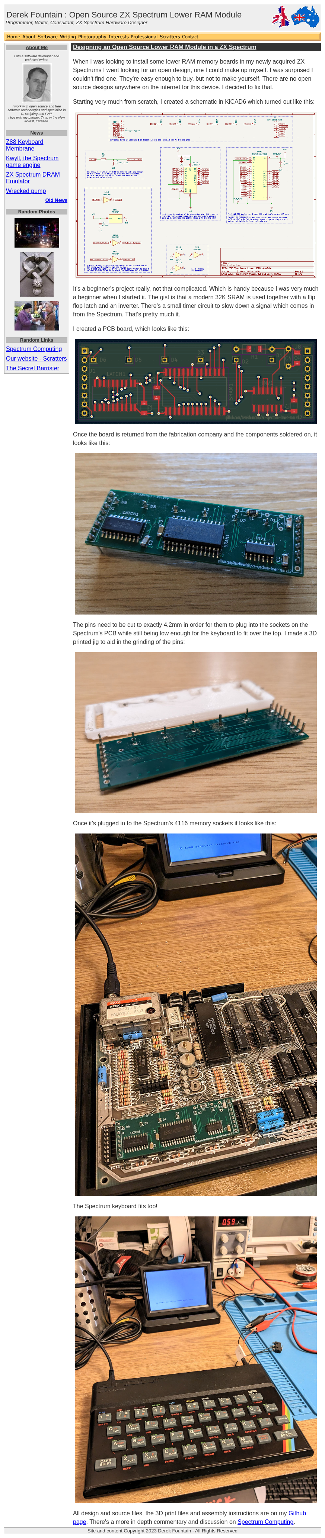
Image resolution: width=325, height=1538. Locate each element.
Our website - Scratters (36, 358)
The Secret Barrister (32, 368)
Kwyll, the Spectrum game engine (32, 161)
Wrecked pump (26, 191)
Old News (56, 200)
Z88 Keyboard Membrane (25, 145)
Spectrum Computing (34, 349)
